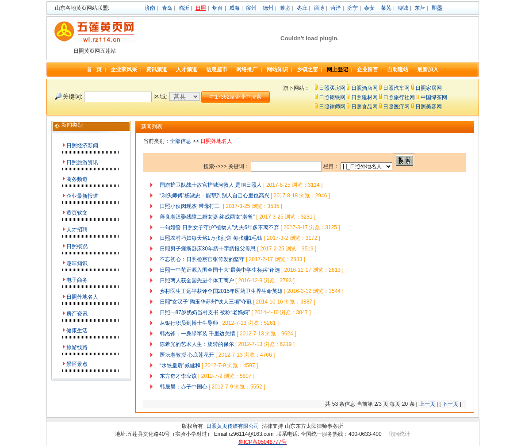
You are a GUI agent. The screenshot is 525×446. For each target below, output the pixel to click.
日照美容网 (428, 107)
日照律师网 (332, 107)
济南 (150, 8)
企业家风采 (124, 69)
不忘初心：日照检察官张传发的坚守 (202, 259)
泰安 (369, 8)
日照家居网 (428, 88)
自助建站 (397, 69)
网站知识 (277, 69)
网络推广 (246, 69)
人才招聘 (77, 230)
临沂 (184, 8)
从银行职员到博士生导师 (189, 323)
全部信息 (180, 141)
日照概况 (77, 246)
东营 (419, 8)
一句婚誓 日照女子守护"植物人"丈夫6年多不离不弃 (220, 227)
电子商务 (77, 280)
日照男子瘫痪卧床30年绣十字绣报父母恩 (208, 249)
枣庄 (302, 8)
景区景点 (77, 364)
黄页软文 (77, 213)
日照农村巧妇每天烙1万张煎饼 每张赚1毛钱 (211, 238)
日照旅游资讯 (82, 162)
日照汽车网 (396, 88)
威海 (234, 8)
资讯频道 (156, 69)
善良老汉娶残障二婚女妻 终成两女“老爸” (207, 217)
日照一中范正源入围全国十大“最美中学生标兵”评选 (220, 270)
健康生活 (77, 330)
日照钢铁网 (332, 97)
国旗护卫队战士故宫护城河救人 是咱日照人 (211, 185)
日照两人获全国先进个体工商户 (197, 280)
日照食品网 (364, 107)
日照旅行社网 (399, 97)
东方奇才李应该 (178, 376)
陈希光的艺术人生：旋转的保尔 (197, 344)
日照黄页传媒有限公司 (232, 426)
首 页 (94, 69)
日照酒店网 (364, 88)
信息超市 (216, 69)
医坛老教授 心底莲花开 (187, 355)
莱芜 (386, 8)
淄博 (319, 8)
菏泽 (335, 8)
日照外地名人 (82, 297)
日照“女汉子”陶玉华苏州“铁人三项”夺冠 (206, 302)
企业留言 (367, 69)
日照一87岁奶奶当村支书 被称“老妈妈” (205, 312)
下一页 (450, 404)
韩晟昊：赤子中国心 (183, 387)
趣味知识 (77, 263)
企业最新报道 (82, 196)
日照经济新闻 (82, 145)
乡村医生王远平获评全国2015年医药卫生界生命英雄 (221, 291)
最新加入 (427, 69)
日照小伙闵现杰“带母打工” (191, 206)
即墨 (437, 8)
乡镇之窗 (307, 69)
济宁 (352, 8)
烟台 (217, 8)
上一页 (427, 404)
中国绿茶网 (434, 97)
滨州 (251, 8)
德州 (268, 8)
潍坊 (285, 8)
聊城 (403, 8)
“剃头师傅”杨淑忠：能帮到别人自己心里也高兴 (214, 195)
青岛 (167, 8)
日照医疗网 (396, 107)
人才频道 (186, 69)
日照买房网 (332, 88)
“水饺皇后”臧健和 (180, 365)
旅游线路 (77, 347)
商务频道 (77, 179)
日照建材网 (364, 97)
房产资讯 (77, 314)
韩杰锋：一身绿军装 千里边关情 (197, 334)
